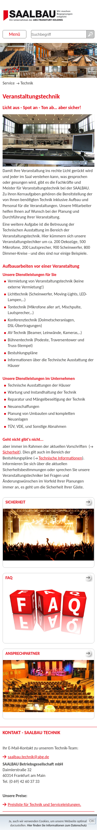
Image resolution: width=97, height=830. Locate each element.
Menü (14, 34)
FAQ (8, 577)
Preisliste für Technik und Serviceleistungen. (44, 804)
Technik (26, 83)
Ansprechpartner (22, 653)
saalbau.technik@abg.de (28, 756)
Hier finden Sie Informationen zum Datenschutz (57, 825)
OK (91, 821)
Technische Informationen (60, 458)
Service (9, 83)
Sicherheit (11, 452)
